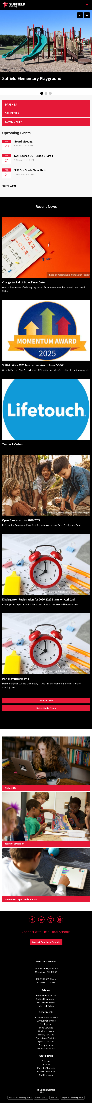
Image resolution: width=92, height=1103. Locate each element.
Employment (46, 1024)
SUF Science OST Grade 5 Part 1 (33, 156)
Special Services (46, 1041)
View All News (46, 700)
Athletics (46, 1064)
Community (13, 122)
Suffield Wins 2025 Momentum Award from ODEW (32, 365)
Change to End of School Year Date (23, 282)
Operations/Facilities (46, 1038)
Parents (11, 104)
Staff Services (46, 1074)
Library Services (46, 1034)
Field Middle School (46, 1002)
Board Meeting (23, 141)
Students (12, 113)
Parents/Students (46, 1067)
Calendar (46, 1061)
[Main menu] (87, 5)
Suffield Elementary (46, 998)
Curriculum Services (46, 1020)
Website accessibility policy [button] (20, 1097)
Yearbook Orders (12, 444)
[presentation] (80, 15)
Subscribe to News (46, 708)
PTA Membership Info (15, 679)
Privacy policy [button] (41, 1097)
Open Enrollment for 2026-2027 (21, 520)
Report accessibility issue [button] (72, 1097)
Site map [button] (54, 1097)
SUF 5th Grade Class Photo (30, 170)
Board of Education (46, 1071)
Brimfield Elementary (46, 995)
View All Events (9, 185)
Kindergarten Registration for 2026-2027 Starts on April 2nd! (38, 599)
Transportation (46, 1045)
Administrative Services (46, 1017)
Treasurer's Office (46, 1048)
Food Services (46, 1027)
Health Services (46, 1031)
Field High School (46, 1005)
